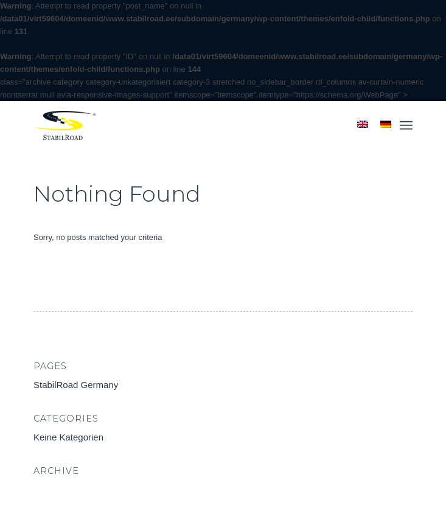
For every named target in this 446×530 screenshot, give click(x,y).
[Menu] (406, 125)
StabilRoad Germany (75, 385)
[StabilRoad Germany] (184, 125)
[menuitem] (406, 125)
